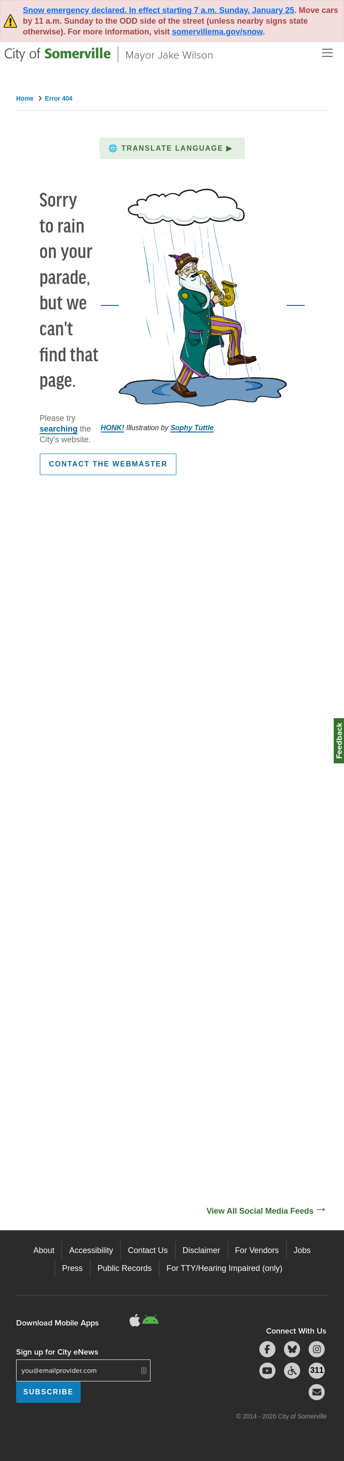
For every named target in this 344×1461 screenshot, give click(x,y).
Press (72, 1268)
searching (58, 428)
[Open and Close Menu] (327, 52)
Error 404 (58, 98)
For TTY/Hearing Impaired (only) (225, 1268)
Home (25, 98)
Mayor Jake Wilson (169, 54)
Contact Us (148, 1250)
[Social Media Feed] (172, 900)
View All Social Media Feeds (260, 1211)
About (43, 1250)
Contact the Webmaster (108, 464)
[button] (172, 148)
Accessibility (91, 1250)
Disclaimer (201, 1250)
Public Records (125, 1268)
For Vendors (257, 1250)
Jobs (302, 1250)
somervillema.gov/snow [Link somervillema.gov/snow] (217, 31)
